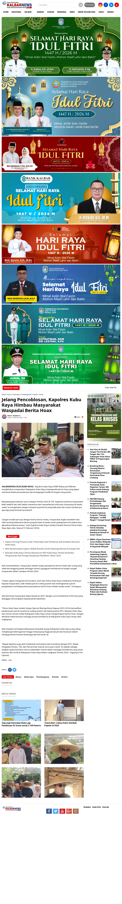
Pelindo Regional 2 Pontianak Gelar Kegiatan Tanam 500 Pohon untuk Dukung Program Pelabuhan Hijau (99, 488)
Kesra (9, 394)
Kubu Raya (16, 394)
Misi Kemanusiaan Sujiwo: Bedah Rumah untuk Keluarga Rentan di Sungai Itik (42, 548)
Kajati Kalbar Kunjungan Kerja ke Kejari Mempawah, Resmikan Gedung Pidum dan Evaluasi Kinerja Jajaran (99, 588)
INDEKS (110, 12)
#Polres (64, 677)
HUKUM (50, 12)
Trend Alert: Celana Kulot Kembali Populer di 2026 (60, 724)
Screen (90, 4)
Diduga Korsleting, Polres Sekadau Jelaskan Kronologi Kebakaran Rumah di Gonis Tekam (99, 530)
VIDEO (101, 12)
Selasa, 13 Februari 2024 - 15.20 (16, 417)
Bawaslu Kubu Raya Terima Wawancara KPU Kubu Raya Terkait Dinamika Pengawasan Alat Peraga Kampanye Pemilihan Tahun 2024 (39, 554)
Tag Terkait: (8, 677)
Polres (41, 394)
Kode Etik (96, 807)
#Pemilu (55, 677)
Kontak (105, 807)
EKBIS (72, 12)
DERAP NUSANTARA (86, 12)
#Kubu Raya (29, 677)
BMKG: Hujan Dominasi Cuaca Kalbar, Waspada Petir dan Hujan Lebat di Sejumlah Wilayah (100, 543)
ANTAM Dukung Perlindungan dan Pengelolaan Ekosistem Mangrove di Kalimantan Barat (99, 503)
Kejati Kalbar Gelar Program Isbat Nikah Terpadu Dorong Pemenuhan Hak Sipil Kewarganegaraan (99, 573)
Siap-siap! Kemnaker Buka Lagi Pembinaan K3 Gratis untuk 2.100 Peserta (21, 724)
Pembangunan (26, 394)
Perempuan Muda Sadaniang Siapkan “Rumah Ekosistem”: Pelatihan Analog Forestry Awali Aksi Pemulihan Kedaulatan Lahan (103, 558)
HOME (5, 12)
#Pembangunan (42, 677)
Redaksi (87, 807)
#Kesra (18, 677)
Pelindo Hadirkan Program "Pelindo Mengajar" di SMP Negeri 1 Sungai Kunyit (100, 516)
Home (4, 394)
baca (77, 417)
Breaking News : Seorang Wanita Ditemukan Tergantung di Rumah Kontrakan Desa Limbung (100, 472)
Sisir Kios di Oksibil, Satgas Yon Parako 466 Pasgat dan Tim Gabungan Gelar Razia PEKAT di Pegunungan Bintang (100, 455)
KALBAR (28, 12)
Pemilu (35, 394)
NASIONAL (16, 12)
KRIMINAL (62, 12)
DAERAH (40, 12)
